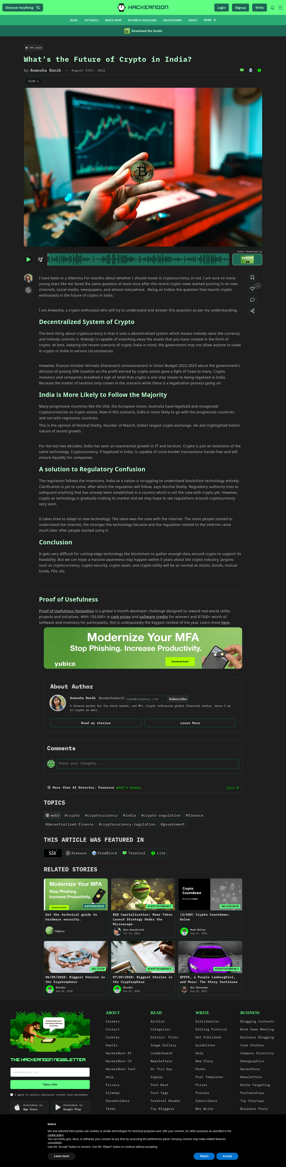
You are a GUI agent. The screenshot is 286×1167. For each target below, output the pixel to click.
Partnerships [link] (252, 1093)
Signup (240, 8)
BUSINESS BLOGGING (142, 20)
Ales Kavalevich (133, 929)
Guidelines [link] (205, 1045)
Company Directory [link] (257, 1053)
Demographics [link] (252, 1061)
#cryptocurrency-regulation (127, 824)
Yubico (60, 931)
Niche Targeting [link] (255, 1085)
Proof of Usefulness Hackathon (66, 611)
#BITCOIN (98, 969)
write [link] (202, 1013)
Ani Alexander (199, 987)
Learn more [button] (61, 1156)
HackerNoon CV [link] (118, 1061)
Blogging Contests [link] (257, 1021)
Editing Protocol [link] (211, 1029)
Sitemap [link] (113, 1093)
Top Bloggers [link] (162, 1109)
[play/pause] (28, 259)
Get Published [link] (208, 1037)
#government (173, 824)
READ (74, 20)
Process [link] (202, 1093)
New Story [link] (204, 1061)
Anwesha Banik (45, 70)
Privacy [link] (113, 1085)
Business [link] (250, 1013)
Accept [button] (227, 1156)
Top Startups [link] (252, 1101)
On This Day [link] (161, 1069)
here (225, 622)
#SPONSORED (94, 906)
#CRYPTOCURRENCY (159, 906)
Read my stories (96, 723)
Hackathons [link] (250, 1069)
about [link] (113, 1013)
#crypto (72, 815)
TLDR (33, 81)
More (210, 20)
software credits (153, 616)
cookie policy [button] (55, 1135)
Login (221, 8)
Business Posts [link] (254, 1109)
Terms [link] (111, 1109)
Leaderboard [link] (161, 1053)
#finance (194, 815)
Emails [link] (112, 1045)
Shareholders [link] (117, 1101)
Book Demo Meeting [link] (257, 1029)
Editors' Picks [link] (164, 1037)
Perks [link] (200, 1069)
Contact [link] (113, 1029)
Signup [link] (156, 1077)
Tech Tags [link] (159, 1093)
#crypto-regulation (161, 815)
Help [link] (110, 1077)
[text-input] (148, 763)
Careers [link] (113, 1021)
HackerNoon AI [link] (118, 1053)
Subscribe (178, 699)
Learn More (190, 723)
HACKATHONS (172, 20)
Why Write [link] (204, 1109)
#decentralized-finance (69, 824)
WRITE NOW (113, 20)
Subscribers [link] (206, 1101)
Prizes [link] (201, 1085)
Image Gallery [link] (163, 1045)
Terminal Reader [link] (165, 1101)
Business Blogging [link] (257, 1037)
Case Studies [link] (252, 1045)
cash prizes (121, 616)
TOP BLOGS (91, 20)
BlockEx (61, 987)
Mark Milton (198, 929)
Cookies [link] (113, 1037)
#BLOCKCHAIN (230, 906)
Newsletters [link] (161, 1061)
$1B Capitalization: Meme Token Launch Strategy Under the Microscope (142, 919)
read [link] (156, 1013)
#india (129, 815)
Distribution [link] (207, 1021)
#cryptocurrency (101, 815)
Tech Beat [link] (159, 1085)
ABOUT (193, 20)
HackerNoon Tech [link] (120, 1069)
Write (259, 8)
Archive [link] (157, 1021)
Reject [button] (204, 1156)
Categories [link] (160, 1029)
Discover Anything (23, 8)
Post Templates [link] (209, 1077)
